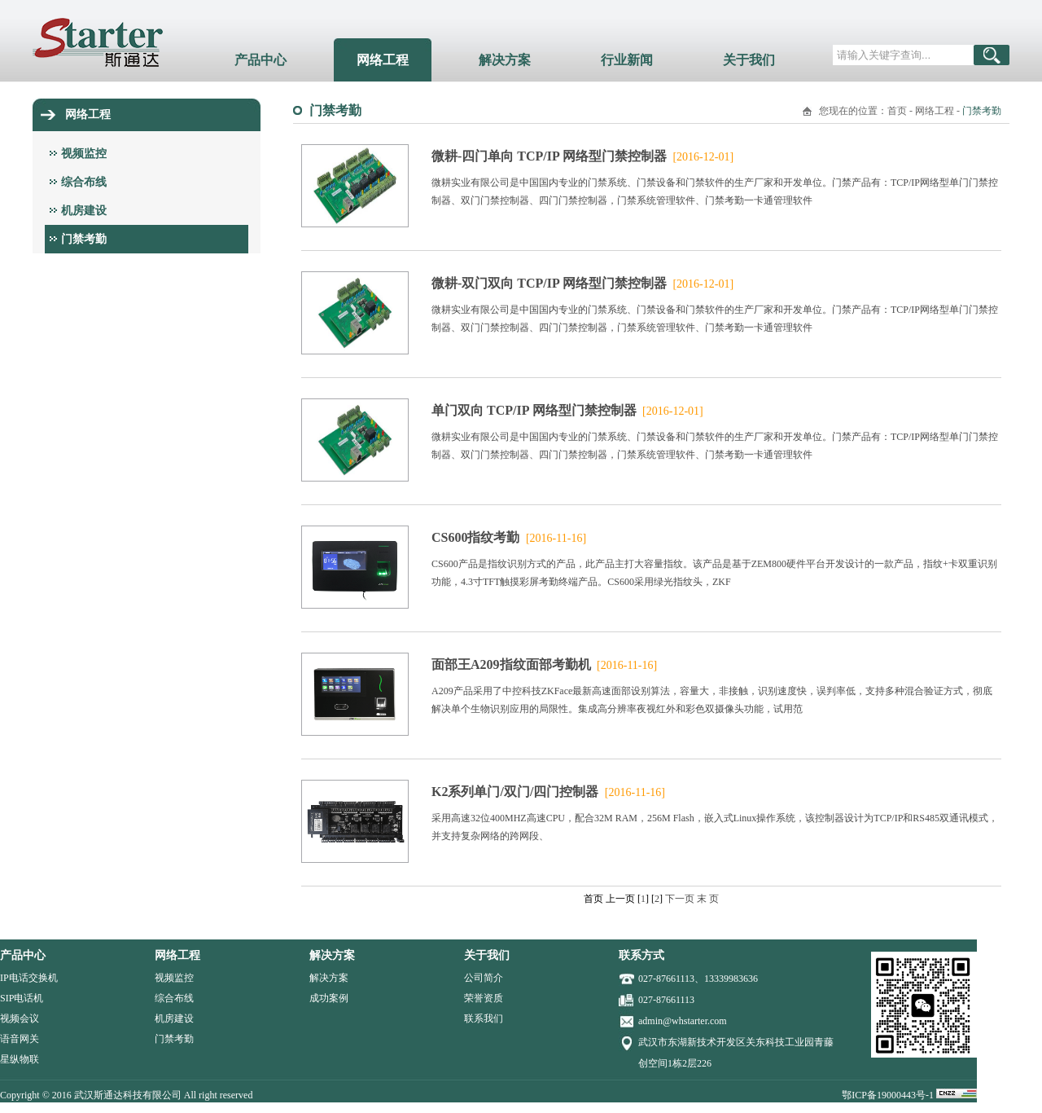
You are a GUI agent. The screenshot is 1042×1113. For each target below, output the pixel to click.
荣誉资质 (516, 998)
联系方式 (674, 955)
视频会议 (52, 1018)
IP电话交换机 (61, 977)
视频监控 (84, 153)
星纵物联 (52, 1059)
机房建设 (84, 211)
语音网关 (52, 1039)
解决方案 (505, 60)
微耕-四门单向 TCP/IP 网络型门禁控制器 (582, 156)
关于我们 (749, 60)
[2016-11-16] (554, 538)
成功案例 (361, 998)
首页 (897, 111)
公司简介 (516, 977)
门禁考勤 (84, 239)
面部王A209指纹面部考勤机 (544, 664)
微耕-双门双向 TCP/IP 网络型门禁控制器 (582, 283)
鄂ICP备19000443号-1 (921, 1095)
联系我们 (516, 1018)
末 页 (708, 898)
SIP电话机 (54, 998)
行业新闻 (627, 60)
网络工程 (383, 60)
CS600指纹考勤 (508, 537)
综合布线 (84, 182)
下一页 (679, 898)
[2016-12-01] (701, 157)
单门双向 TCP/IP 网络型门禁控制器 (567, 410)
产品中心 (260, 60)
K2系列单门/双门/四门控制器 (548, 791)
